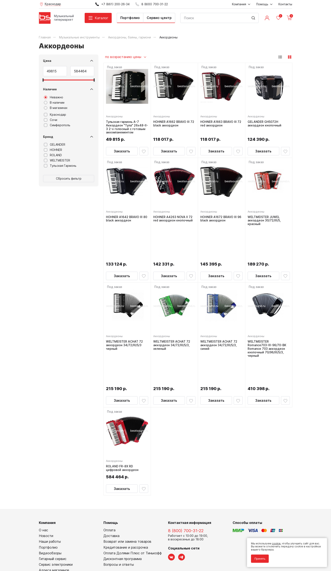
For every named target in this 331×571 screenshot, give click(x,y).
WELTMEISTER (57, 160)
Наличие (50, 89)
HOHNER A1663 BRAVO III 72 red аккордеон (219, 122)
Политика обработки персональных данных (67, 548)
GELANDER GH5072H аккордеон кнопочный (265, 122)
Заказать (122, 154)
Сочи (50, 120)
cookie (274, 541)
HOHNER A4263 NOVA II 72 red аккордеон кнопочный (174, 221)
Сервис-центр (159, 18)
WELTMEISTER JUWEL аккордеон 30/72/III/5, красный (265, 223)
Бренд (48, 136)
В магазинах (56, 108)
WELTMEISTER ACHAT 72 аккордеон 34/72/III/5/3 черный (125, 314)
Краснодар (55, 114)
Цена (47, 60)
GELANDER (54, 144)
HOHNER (53, 150)
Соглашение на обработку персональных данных (71, 551)
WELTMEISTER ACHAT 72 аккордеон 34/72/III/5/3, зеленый (172, 314)
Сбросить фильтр (68, 178)
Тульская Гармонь (60, 165)
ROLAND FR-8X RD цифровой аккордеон (123, 411)
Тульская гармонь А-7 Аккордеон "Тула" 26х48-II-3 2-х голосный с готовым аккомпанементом (126, 128)
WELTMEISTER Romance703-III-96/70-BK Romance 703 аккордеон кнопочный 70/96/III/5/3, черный (268, 318)
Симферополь (57, 125)
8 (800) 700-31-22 (185, 475)
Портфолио (130, 18)
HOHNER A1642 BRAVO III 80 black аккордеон (125, 221)
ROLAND (53, 155)
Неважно (53, 97)
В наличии (54, 102)
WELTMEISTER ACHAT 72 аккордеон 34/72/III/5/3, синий (219, 314)
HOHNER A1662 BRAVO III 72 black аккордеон (172, 122)
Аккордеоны (115, 115)
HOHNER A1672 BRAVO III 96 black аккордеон (219, 221)
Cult (91, 561)
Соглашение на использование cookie (63, 554)
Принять (257, 556)
